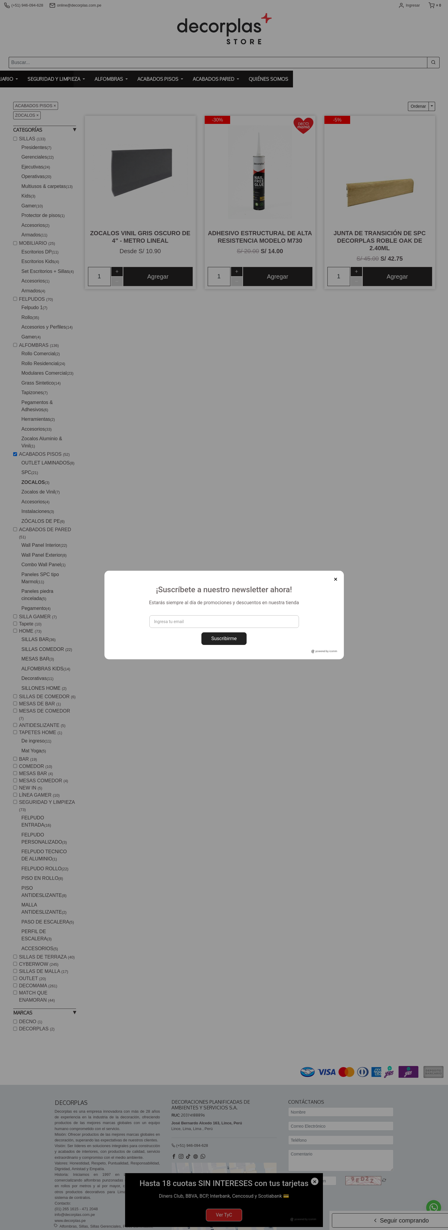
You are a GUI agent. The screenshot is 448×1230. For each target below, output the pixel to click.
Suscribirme (224, 638)
